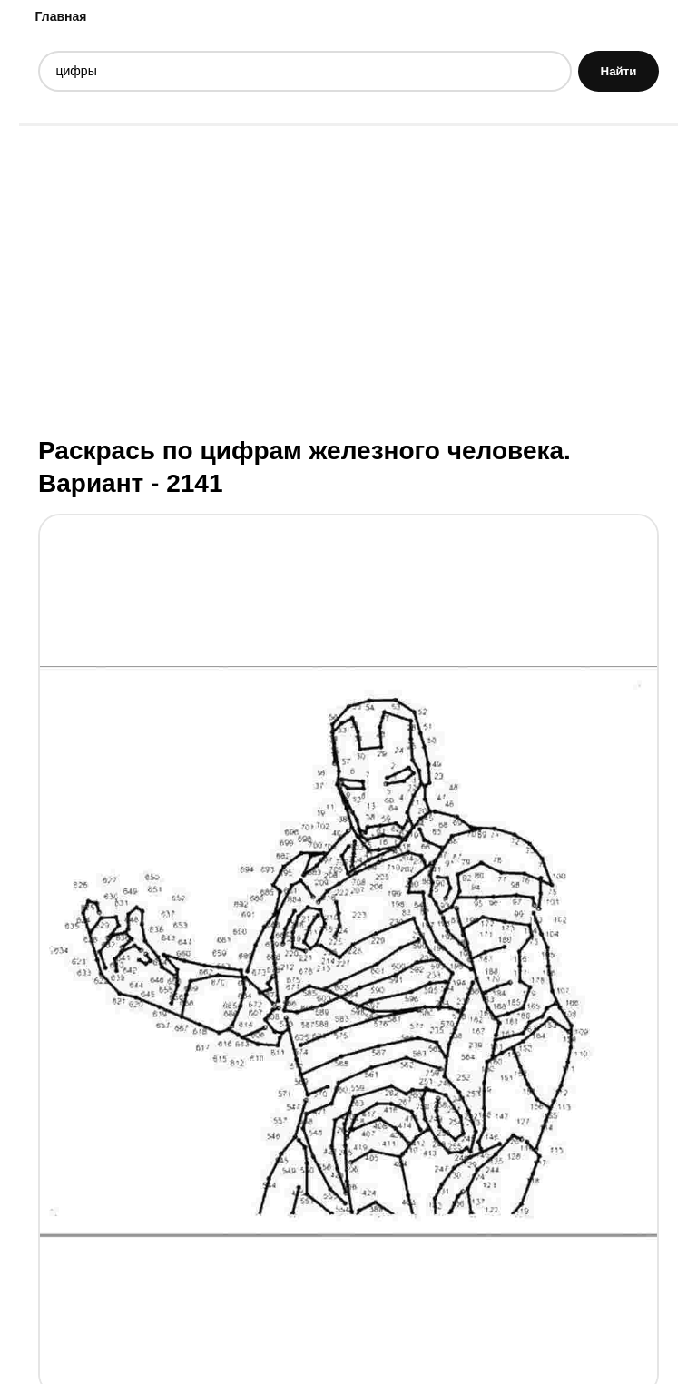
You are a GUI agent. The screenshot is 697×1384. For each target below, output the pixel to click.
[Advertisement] (348, 279)
